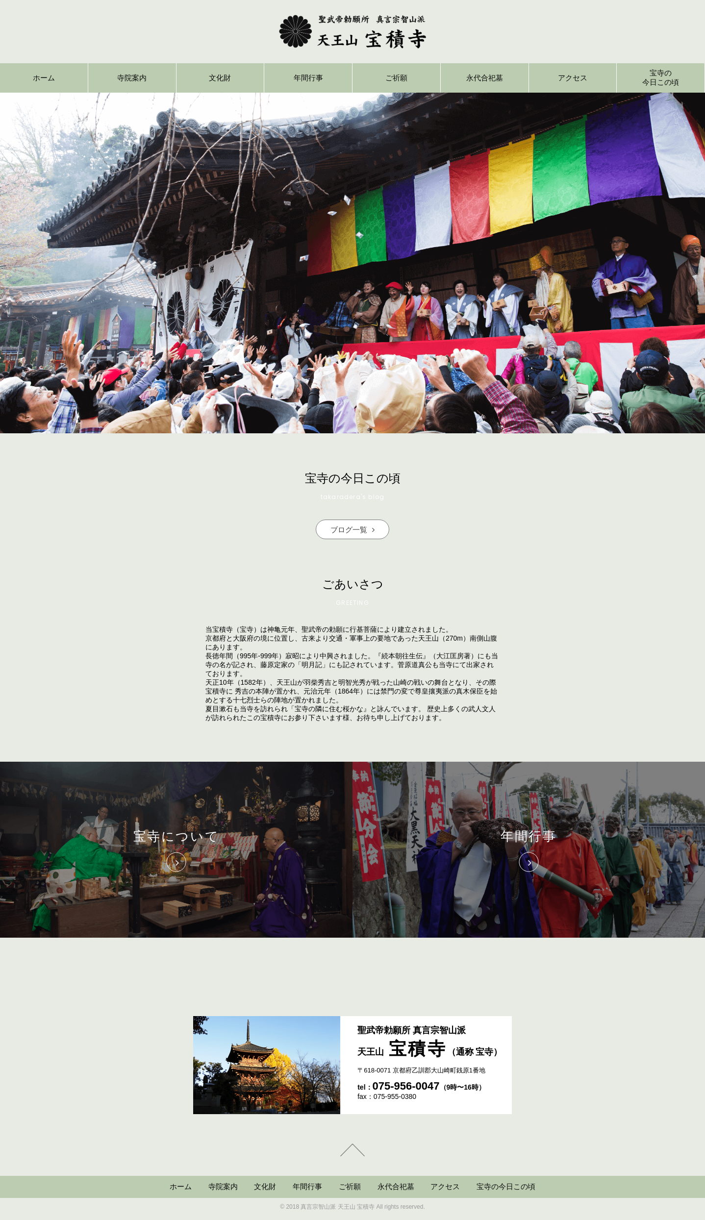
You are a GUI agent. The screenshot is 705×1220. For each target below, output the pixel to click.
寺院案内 (223, 1187)
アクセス (445, 1187)
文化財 (265, 1187)
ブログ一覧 (352, 529)
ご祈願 (350, 1187)
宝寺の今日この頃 (506, 1187)
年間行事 (307, 1187)
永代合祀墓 (396, 1187)
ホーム (181, 1187)
